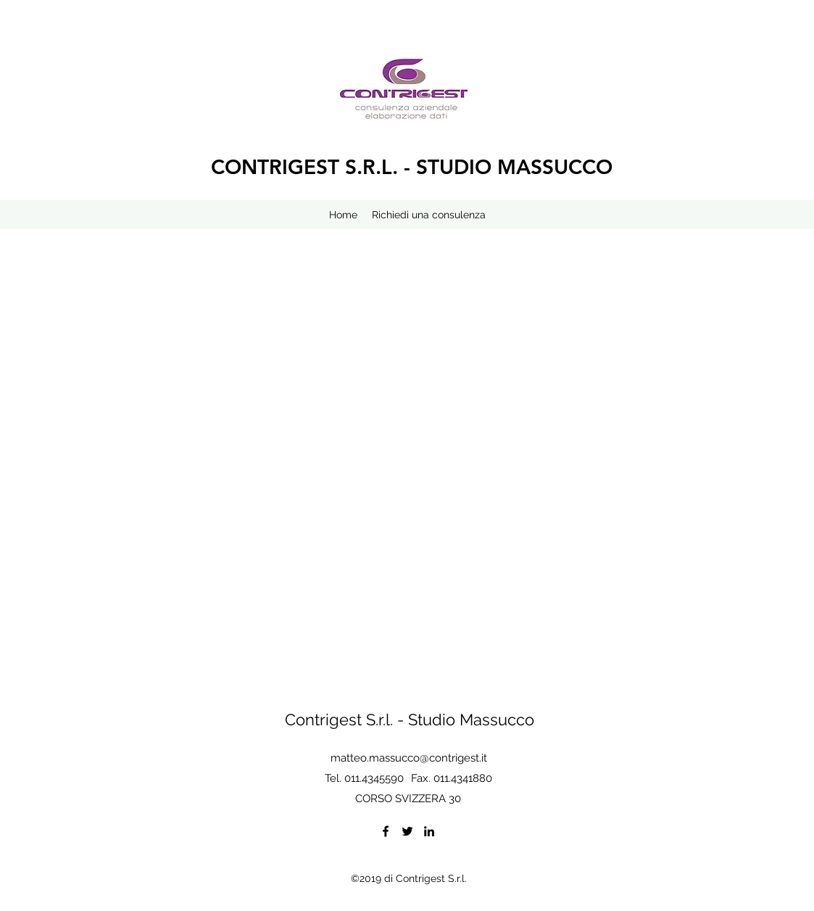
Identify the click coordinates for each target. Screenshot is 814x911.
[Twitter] (407, 831)
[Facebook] (385, 831)
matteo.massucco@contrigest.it (409, 757)
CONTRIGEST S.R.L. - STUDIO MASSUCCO (411, 166)
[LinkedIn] (429, 831)
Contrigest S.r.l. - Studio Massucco (409, 719)
